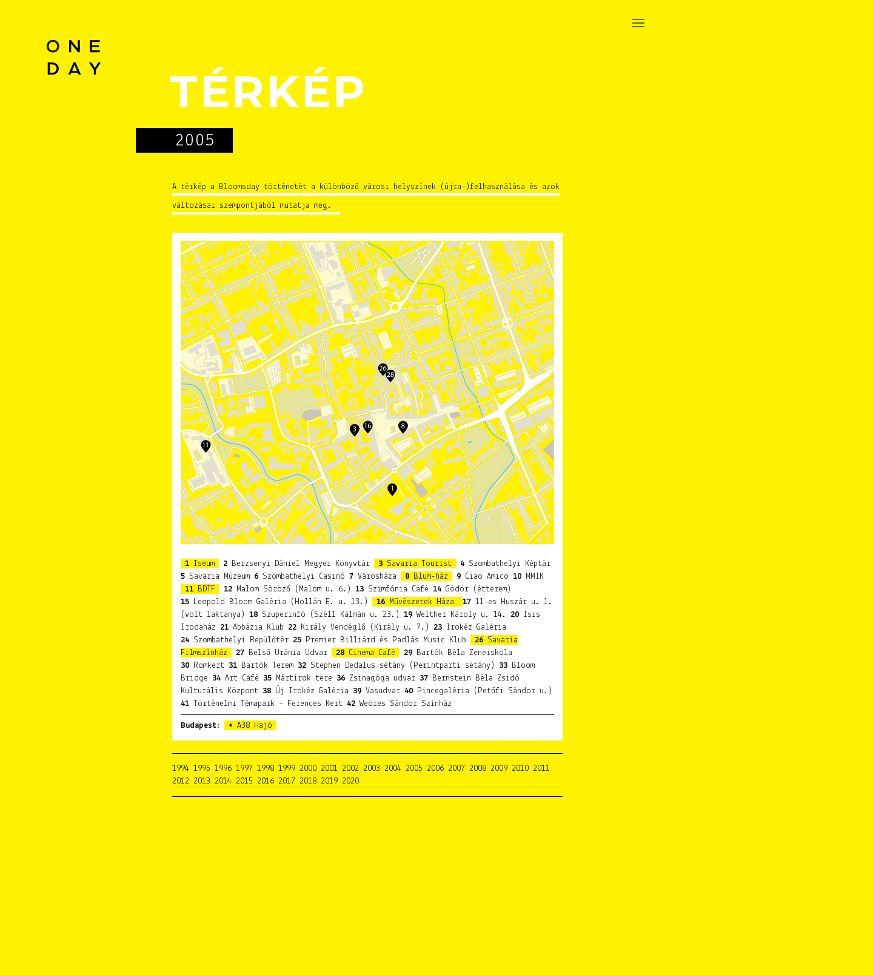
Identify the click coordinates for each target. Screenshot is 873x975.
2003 (371, 768)
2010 (520, 768)
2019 (329, 781)
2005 (414, 768)
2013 (201, 781)
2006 (435, 768)
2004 (392, 768)
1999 (286, 768)
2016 (265, 781)
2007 (456, 768)
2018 (307, 781)
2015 (244, 781)
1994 (180, 768)
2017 (286, 781)
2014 (223, 781)
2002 (350, 768)
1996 (223, 768)
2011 (541, 768)
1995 (201, 768)
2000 (307, 768)
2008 (477, 768)
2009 (498, 768)
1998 (265, 768)
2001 (329, 768)
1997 (244, 768)
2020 (350, 781)
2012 (180, 781)
